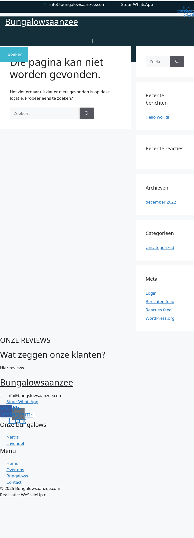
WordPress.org (160, 318)
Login (151, 293)
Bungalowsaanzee (41, 21)
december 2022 (161, 202)
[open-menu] (90, 41)
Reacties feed (159, 310)
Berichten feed (160, 301)
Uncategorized (160, 247)
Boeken (15, 54)
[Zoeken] (87, 113)
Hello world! (157, 117)
